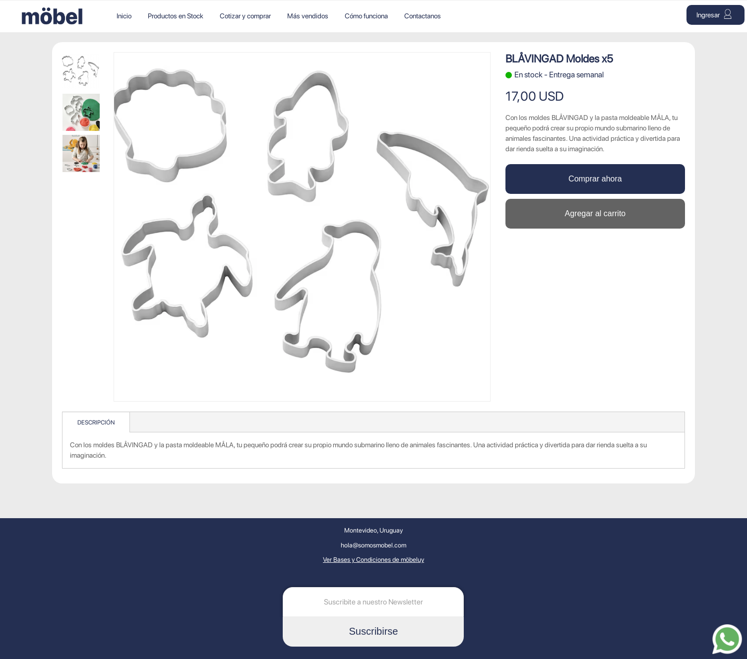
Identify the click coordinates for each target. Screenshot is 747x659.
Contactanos (422, 16)
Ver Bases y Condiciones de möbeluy (373, 559)
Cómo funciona (366, 16)
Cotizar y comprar (245, 16)
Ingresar (714, 13)
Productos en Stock (175, 16)
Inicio (124, 16)
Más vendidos (307, 16)
